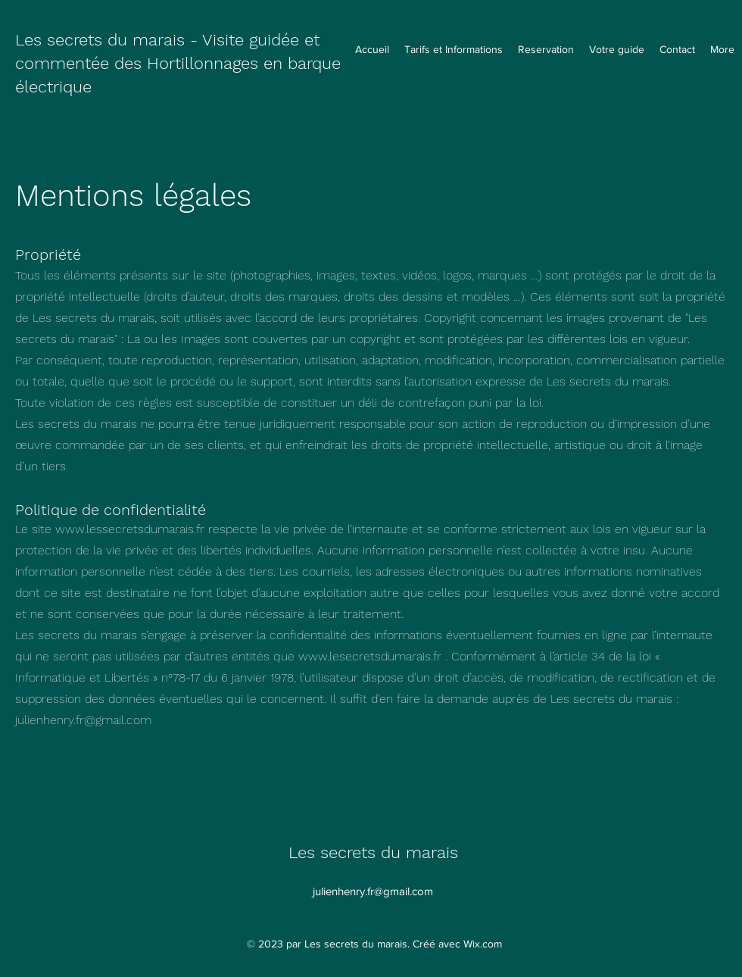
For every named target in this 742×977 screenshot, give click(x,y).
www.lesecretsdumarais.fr (369, 656)
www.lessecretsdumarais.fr (129, 529)
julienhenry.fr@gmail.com (83, 720)
